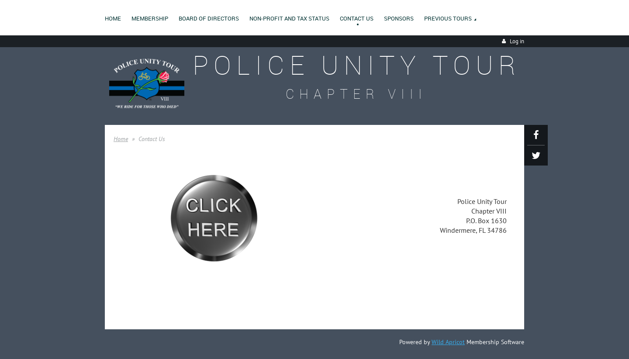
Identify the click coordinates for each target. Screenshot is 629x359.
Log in (517, 41)
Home (121, 139)
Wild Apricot (448, 342)
